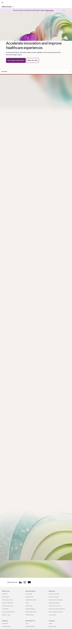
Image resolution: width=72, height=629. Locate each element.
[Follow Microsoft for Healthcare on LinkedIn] (20, 582)
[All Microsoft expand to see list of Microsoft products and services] (2, 2)
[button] (32, 60)
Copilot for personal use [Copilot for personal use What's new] (7, 606)
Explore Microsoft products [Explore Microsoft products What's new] (8, 612)
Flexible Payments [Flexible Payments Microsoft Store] (30, 615)
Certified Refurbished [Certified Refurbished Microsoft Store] (30, 609)
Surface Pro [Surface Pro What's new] (4, 594)
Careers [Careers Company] (50, 623)
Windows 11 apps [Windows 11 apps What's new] (6, 615)
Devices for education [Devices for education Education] (54, 597)
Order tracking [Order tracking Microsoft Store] (29, 606)
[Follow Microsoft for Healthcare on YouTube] (29, 582)
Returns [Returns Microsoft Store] (27, 603)
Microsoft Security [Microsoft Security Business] (6, 626)
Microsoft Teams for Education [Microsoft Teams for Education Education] (56, 600)
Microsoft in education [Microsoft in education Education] (54, 594)
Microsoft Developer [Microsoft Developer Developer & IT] (30, 626)
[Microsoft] (35, 1)
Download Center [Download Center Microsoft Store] (29, 597)
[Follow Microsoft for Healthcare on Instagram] (24, 582)
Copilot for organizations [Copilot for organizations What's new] (8, 603)
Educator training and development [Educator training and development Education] (57, 609)
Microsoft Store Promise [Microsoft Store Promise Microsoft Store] (31, 612)
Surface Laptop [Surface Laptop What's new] (5, 597)
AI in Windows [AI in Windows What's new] (5, 609)
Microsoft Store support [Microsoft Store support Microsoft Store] (31, 600)
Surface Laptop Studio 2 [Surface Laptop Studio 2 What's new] (7, 600)
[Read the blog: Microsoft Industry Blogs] (49, 10)
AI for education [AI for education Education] (52, 615)
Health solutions (7, 7)
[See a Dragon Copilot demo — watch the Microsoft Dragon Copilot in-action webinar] (16, 60)
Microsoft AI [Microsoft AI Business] (5, 623)
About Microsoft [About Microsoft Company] (52, 626)
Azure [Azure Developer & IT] (27, 623)
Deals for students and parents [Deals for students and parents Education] (56, 612)
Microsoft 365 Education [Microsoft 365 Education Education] (54, 603)
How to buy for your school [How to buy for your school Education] (55, 606)
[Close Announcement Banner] (63, 10)
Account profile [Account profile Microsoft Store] (29, 594)
